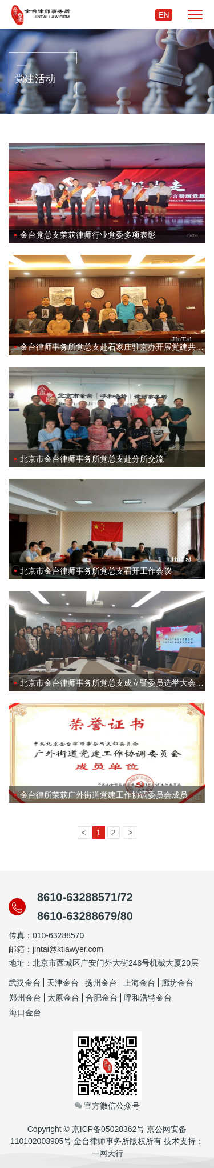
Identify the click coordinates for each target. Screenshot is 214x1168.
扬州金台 (101, 982)
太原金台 (63, 997)
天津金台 (63, 982)
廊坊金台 (177, 982)
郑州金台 (25, 997)
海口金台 (25, 1012)
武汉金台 (25, 982)
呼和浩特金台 (148, 997)
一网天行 (107, 1153)
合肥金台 (102, 997)
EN (163, 14)
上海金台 (139, 982)
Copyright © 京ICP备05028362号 (86, 1129)
